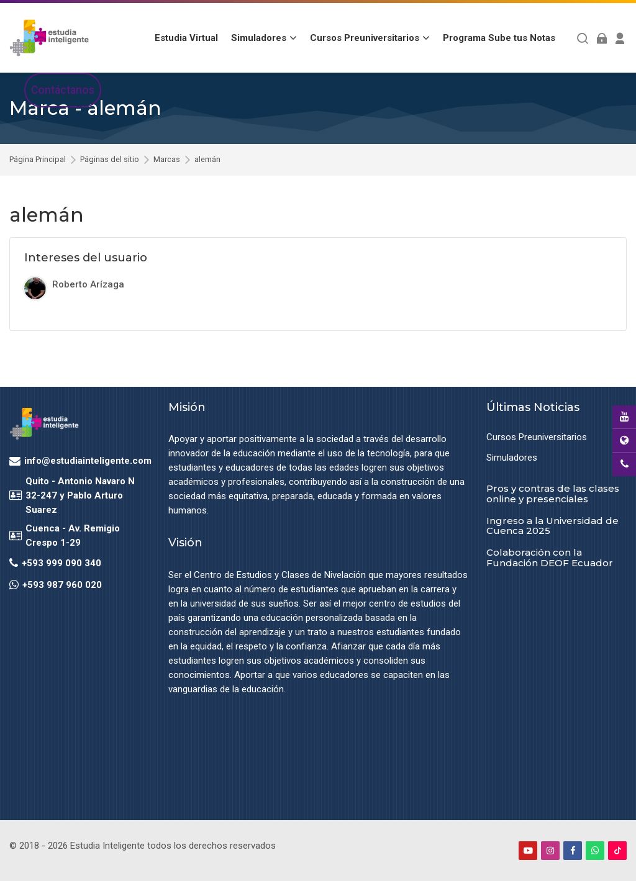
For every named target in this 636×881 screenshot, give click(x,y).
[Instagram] (550, 850)
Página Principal (37, 160)
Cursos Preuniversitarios (536, 437)
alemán (207, 160)
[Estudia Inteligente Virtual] (49, 38)
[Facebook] (572, 850)
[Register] (620, 38)
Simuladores (511, 457)
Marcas (166, 160)
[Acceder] (601, 38)
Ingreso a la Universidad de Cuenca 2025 (552, 526)
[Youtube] (528, 850)
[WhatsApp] (595, 850)
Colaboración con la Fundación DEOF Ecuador (549, 557)
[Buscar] (582, 38)
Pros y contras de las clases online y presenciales (552, 493)
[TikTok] (617, 850)
